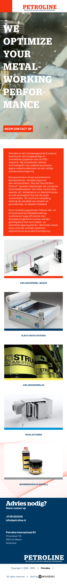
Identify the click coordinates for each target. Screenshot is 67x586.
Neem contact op (18, 129)
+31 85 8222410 (14, 516)
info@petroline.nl (16, 520)
